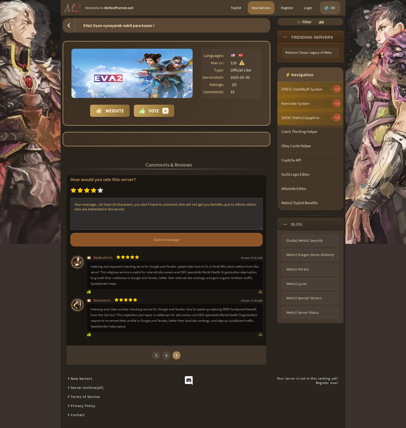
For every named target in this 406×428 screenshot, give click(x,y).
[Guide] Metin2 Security (304, 240)
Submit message (166, 240)
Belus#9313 (102, 300)
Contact (78, 414)
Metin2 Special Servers (304, 298)
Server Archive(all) (87, 387)
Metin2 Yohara (297, 269)
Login (308, 7)
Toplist (236, 7)
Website (110, 111)
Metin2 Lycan (296, 283)
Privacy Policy (83, 405)
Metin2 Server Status (302, 312)
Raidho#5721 (103, 257)
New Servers (261, 7)
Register (287, 7)
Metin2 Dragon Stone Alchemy (310, 254)
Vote (154, 111)
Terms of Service (85, 396)
